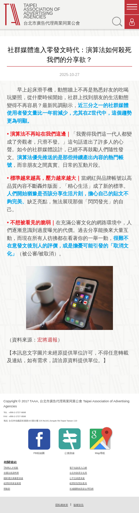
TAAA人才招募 (11, 467)
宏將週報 (47, 340)
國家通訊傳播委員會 (13, 478)
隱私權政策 (61, 504)
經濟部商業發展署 (12, 483)
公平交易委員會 (77, 478)
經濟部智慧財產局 (78, 483)
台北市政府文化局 (78, 472)
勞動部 (7, 488)
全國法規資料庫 (11, 472)
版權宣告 (78, 504)
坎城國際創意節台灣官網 (81, 488)
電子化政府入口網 (78, 467)
